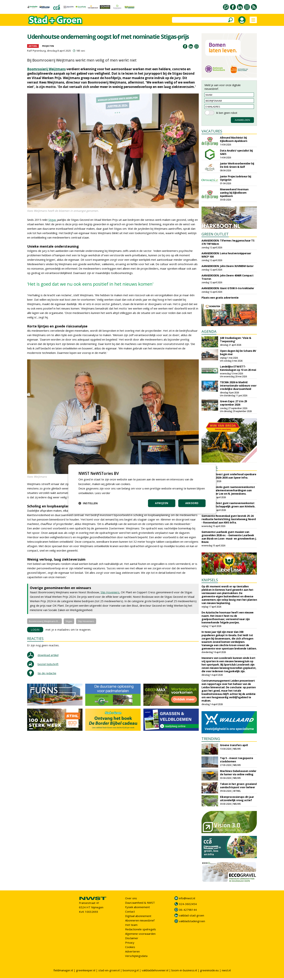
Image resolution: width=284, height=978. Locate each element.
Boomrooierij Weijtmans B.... (44, 621)
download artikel (48, 655)
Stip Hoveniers (110, 592)
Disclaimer (131, 938)
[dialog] (142, 489)
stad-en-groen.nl (109, 970)
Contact (130, 911)
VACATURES (212, 131)
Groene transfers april (234, 745)
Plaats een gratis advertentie (220, 297)
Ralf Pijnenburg (36, 50)
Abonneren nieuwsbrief (139, 920)
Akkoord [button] (192, 503)
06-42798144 (188, 909)
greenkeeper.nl (85, 970)
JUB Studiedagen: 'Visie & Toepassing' (235, 339)
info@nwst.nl (187, 898)
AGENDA (209, 331)
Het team (131, 925)
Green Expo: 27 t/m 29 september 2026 (233, 402)
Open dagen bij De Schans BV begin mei (238, 352)
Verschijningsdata (136, 956)
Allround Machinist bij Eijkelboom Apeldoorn (233, 139)
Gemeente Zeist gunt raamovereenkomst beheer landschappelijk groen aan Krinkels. (228, 504)
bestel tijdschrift (48, 664)
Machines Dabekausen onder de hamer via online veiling (238, 772)
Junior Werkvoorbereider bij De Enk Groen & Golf (237, 165)
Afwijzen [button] (161, 503)
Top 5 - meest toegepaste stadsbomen (236, 759)
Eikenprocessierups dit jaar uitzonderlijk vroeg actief (237, 798)
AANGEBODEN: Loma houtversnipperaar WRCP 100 (226, 254)
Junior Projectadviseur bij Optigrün (235, 178)
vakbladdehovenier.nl (155, 970)
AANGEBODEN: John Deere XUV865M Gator (227, 266)
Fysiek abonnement (137, 907)
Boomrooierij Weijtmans (46, 69)
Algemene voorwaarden (140, 934)
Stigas (52, 220)
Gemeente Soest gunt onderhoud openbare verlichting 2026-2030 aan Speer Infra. (229, 475)
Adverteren (132, 951)
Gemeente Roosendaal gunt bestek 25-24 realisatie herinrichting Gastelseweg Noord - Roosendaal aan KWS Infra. (229, 519)
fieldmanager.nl (63, 970)
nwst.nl (226, 970)
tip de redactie (47, 673)
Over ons (131, 898)
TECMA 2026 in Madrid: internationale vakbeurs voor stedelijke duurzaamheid (238, 385)
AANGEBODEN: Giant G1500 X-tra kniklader (228, 288)
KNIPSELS (210, 579)
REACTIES (35, 638)
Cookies (130, 947)
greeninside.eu (209, 970)
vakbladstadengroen (192, 921)
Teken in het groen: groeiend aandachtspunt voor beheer (238, 785)
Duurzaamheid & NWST (140, 902)
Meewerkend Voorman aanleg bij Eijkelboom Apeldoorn (234, 193)
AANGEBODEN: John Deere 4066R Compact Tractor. (227, 277)
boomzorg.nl (131, 970)
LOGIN (35, 629)
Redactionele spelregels (140, 929)
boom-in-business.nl (184, 970)
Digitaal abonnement (138, 916)
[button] (88, 503)
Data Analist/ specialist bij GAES (236, 152)
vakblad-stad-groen (191, 915)
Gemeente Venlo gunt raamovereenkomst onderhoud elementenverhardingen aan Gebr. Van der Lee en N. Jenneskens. (228, 490)
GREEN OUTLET (215, 234)
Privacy (129, 942)
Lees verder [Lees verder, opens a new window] (102, 493)
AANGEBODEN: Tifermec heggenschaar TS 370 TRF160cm (228, 242)
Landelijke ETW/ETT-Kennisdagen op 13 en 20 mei (238, 368)
